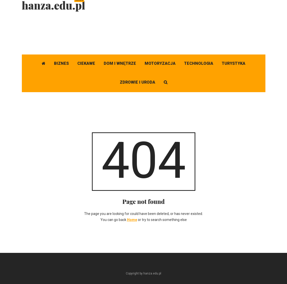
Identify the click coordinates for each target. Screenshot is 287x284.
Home (132, 220)
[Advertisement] (174, 31)
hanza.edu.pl (53, 5)
